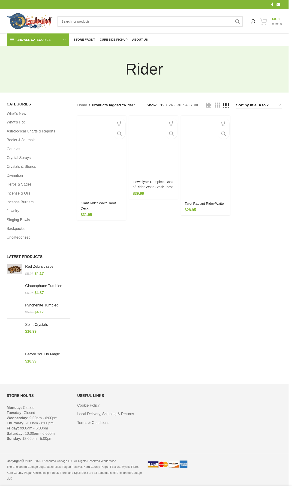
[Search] (150, 21)
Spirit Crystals (36, 325)
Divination (15, 175)
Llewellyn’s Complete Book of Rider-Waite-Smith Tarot (151, 184)
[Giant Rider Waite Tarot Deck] (100, 154)
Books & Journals (21, 140)
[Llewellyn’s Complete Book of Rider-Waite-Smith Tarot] (153, 144)
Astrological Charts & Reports (31, 131)
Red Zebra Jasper (40, 266)
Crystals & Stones (21, 166)
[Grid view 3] (217, 105)
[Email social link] (278, 4)
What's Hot (16, 122)
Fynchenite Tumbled (41, 305)
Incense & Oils (18, 193)
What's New (16, 113)
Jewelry (13, 211)
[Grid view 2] (208, 105)
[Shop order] (259, 105)
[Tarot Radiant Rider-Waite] (206, 155)
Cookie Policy (88, 405)
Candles (13, 149)
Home (82, 105)
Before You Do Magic (42, 354)
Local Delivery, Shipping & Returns (105, 414)
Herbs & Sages (19, 184)
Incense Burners (20, 202)
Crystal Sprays (19, 158)
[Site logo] (30, 21)
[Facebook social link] (272, 4)
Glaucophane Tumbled (43, 286)
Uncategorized (18, 237)
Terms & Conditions (93, 423)
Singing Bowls (18, 220)
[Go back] (120, 69)
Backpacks (15, 229)
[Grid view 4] (226, 105)
